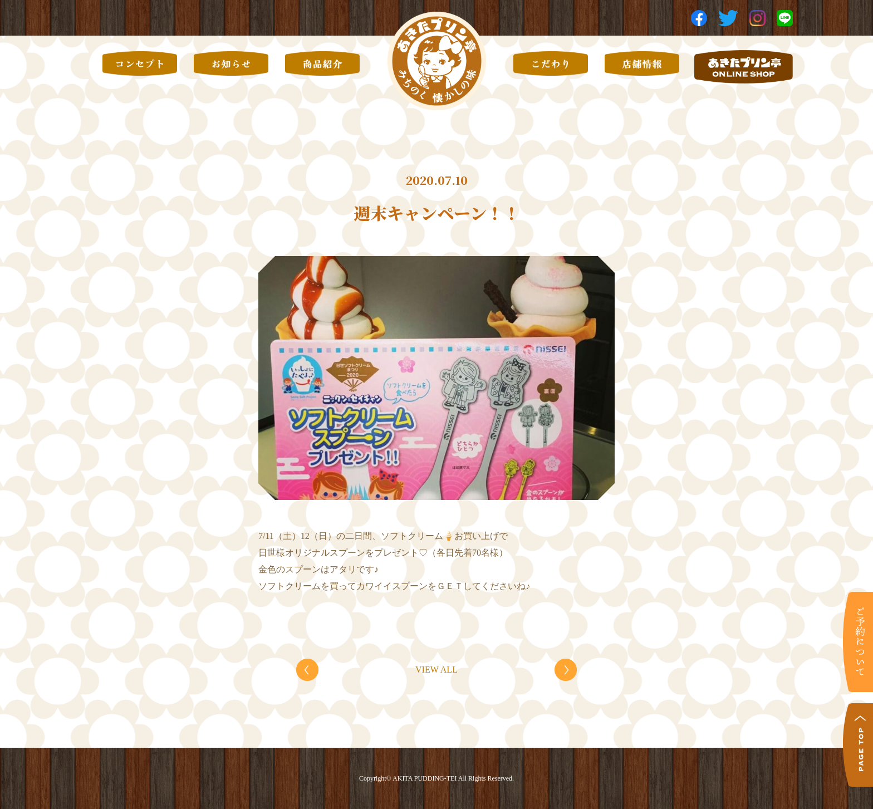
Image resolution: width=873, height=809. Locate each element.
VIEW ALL (436, 669)
